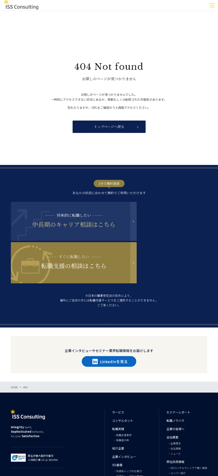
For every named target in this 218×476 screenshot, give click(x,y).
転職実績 (118, 389)
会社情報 (176, 408)
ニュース (176, 414)
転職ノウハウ (175, 381)
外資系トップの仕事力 (129, 431)
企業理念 (176, 403)
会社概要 (172, 397)
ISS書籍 (117, 425)
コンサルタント (122, 381)
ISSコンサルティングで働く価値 (189, 428)
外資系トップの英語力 (129, 441)
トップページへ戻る (109, 126)
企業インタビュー (124, 417)
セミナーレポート (178, 372)
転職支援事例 (124, 395)
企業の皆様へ (175, 389)
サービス (118, 372)
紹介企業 (118, 408)
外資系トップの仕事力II (129, 436)
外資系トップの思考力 (129, 446)
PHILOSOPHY (124, 452)
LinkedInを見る (110, 322)
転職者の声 (122, 400)
